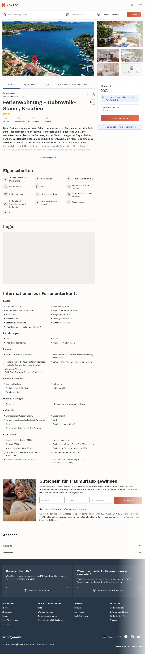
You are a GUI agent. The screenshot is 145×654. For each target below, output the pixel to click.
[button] (79, 15)
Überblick (11, 84)
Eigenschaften (30, 84)
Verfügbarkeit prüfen (119, 118)
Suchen (134, 14)
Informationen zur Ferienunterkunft (73, 84)
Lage (46, 84)
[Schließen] (140, 5)
